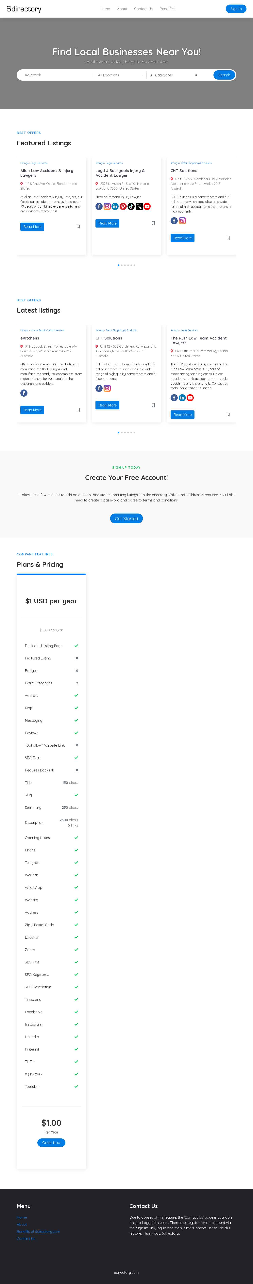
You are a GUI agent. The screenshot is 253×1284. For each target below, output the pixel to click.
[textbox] (119, 75)
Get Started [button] (126, 518)
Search (224, 75)
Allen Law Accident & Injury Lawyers (46, 173)
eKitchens (29, 338)
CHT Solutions (184, 170)
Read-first (168, 9)
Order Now (51, 1142)
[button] (118, 265)
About (122, 9)
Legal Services (39, 163)
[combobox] (120, 75)
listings (24, 163)
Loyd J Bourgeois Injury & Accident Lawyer (120, 173)
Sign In (236, 9)
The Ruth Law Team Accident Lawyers (199, 340)
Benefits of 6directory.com (38, 1231)
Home (105, 9)
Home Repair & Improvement (47, 330)
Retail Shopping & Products (196, 163)
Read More (32, 226)
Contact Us (143, 9)
